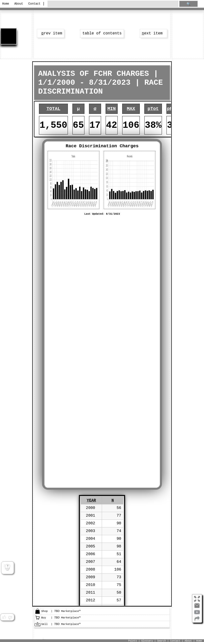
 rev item (50, 33)
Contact (34, 4)
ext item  (153, 33)
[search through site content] (113, 4)
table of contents (101, 33)
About (18, 4)
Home (5, 4)
